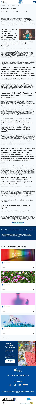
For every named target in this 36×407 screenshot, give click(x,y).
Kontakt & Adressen (22, 390)
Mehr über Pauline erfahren (18, 222)
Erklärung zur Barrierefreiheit (24, 391)
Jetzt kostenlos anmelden (10, 361)
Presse (11, 390)
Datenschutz (32, 391)
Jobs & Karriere (16, 390)
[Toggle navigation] (34, 2)
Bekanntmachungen (7, 391)
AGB (2, 391)
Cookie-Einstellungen (15, 391)
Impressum (18, 392)
